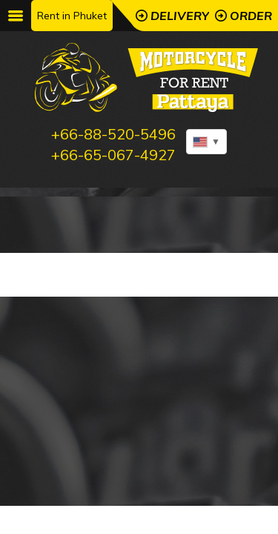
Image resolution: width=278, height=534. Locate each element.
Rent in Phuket (72, 15)
